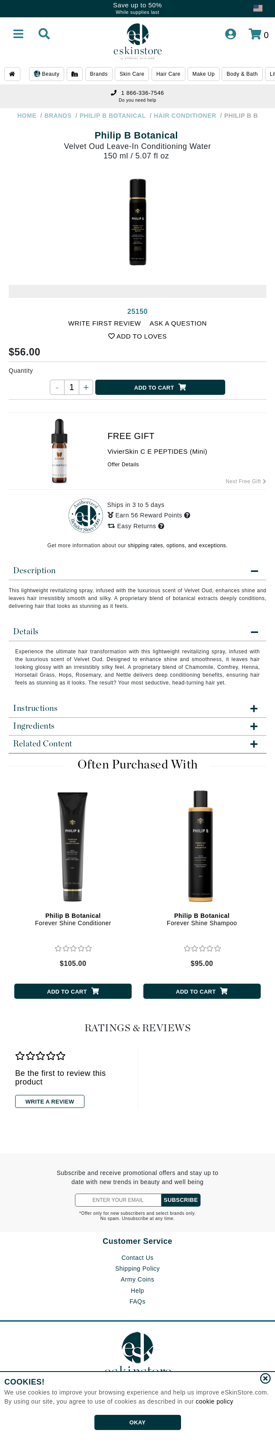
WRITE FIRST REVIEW (104, 323)
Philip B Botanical (136, 135)
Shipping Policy (137, 1268)
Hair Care (168, 74)
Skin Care (132, 74)
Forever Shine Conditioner (73, 919)
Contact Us (137, 1257)
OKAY (137, 1422)
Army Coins (137, 1279)
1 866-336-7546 (137, 93)
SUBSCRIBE (181, 1200)
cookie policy (214, 1401)
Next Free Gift (246, 481)
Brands (99, 74)
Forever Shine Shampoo (202, 919)
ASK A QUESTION (178, 323)
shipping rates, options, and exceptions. (178, 545)
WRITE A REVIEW (50, 1101)
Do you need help (137, 100)
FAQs (137, 1301)
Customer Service (137, 1241)
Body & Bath (242, 74)
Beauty (46, 74)
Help (137, 1290)
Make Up (203, 74)
